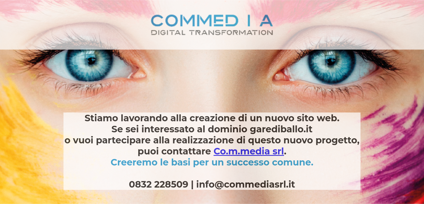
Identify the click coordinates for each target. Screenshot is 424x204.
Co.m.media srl (249, 151)
